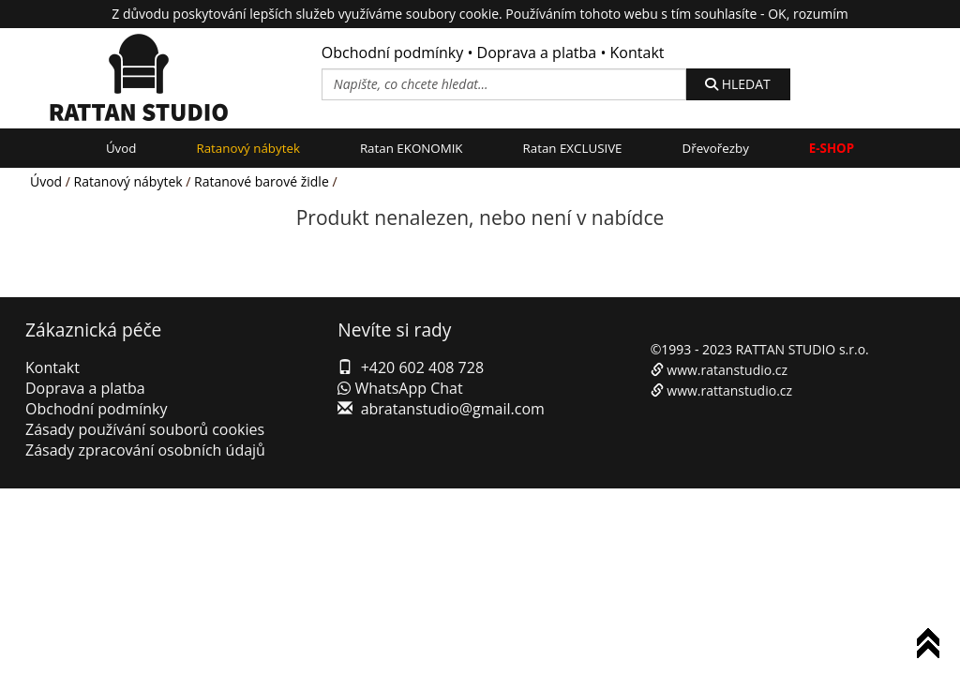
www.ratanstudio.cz (727, 370)
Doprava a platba (537, 52)
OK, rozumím (808, 13)
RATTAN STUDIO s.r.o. (802, 349)
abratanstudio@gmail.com (453, 408)
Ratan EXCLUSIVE (572, 148)
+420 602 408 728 (422, 367)
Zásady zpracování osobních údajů (145, 450)
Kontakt (637, 52)
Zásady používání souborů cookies (144, 429)
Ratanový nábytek (247, 148)
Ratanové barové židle (261, 181)
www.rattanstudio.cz (729, 390)
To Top (932, 646)
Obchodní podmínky (392, 52)
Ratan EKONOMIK (411, 148)
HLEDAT (738, 84)
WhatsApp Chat (400, 388)
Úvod (121, 148)
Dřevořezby (715, 148)
